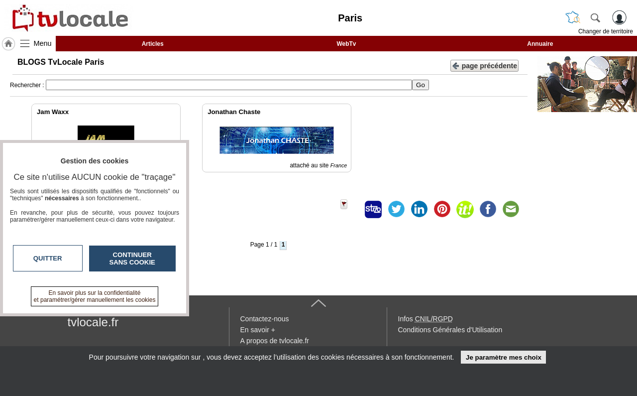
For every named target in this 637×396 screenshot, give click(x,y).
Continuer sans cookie (132, 258)
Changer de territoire (605, 31)
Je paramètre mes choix (503, 357)
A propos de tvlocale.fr (275, 341)
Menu (43, 43)
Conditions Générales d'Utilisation (450, 330)
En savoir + (257, 330)
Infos (425, 319)
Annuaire (540, 43)
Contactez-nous (264, 319)
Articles (153, 43)
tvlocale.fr (93, 322)
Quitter (47, 258)
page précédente (484, 65)
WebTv (346, 43)
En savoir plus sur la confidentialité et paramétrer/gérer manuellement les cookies (95, 296)
